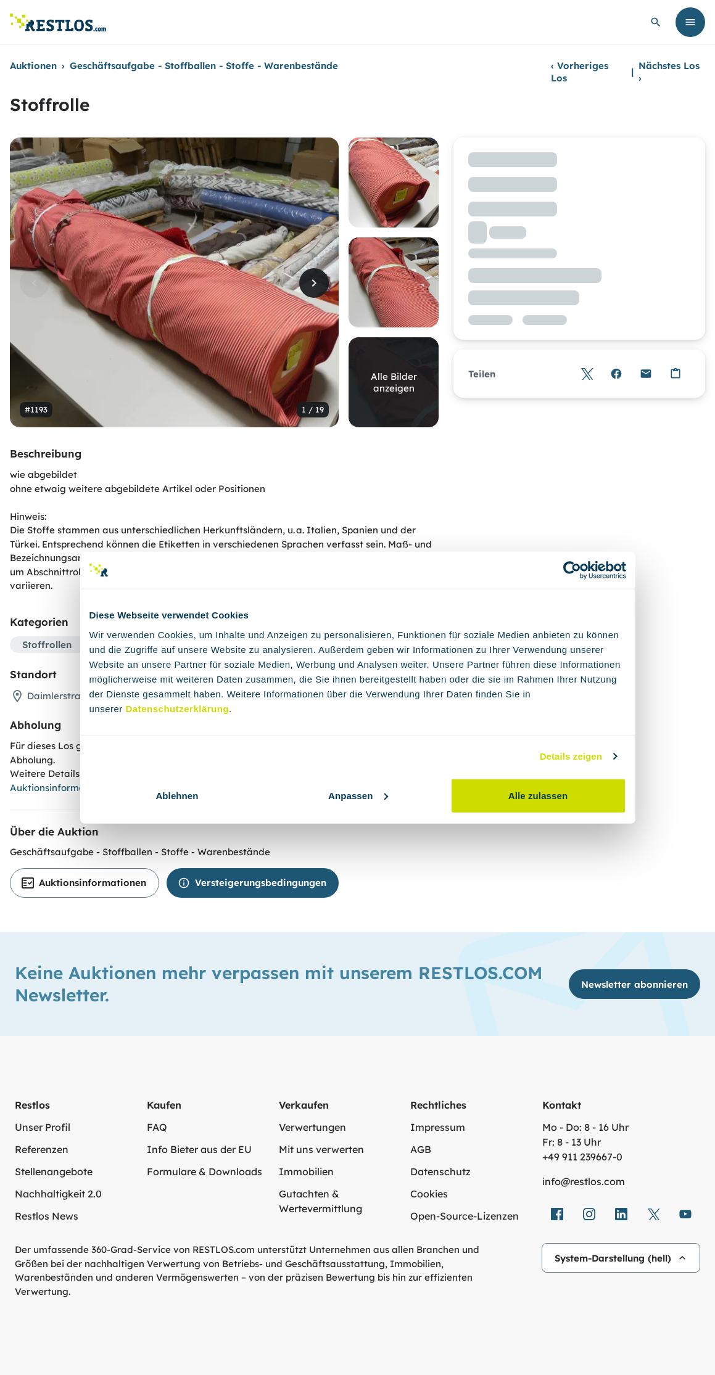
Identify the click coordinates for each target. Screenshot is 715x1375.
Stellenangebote (54, 1171)
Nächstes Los (669, 72)
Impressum (437, 1127)
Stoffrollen (47, 644)
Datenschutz (440, 1171)
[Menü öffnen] (690, 22)
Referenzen (41, 1149)
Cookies (429, 1194)
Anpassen (358, 795)
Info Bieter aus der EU (199, 1149)
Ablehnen (176, 795)
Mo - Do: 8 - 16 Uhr (585, 1127)
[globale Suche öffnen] (656, 22)
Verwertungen (312, 1127)
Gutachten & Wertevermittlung (320, 1201)
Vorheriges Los (579, 72)
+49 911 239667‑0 (582, 1157)
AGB (420, 1149)
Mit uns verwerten (321, 1149)
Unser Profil (42, 1127)
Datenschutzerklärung (177, 708)
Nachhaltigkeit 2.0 (58, 1194)
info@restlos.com (583, 1181)
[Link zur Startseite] (58, 22)
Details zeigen (571, 756)
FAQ (157, 1127)
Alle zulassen (538, 795)
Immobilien (306, 1171)
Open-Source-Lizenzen (464, 1216)
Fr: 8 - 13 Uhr (571, 1142)
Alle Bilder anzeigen (394, 383)
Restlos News (46, 1216)
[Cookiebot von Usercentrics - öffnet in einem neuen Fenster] (572, 570)
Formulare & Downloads (204, 1171)
